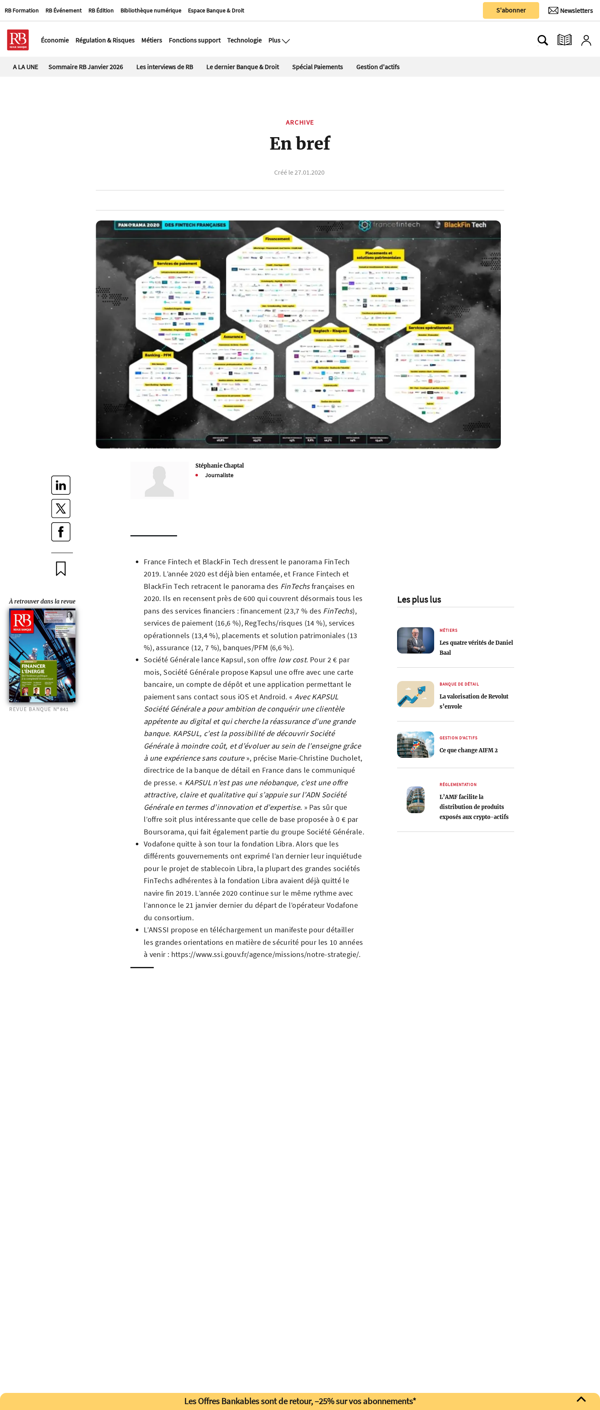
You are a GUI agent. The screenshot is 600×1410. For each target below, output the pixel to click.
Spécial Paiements (317, 67)
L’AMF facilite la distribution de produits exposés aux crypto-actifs (474, 807)
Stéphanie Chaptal (219, 465)
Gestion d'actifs (378, 67)
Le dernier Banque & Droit (242, 67)
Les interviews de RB (164, 67)
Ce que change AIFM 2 (469, 750)
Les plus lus (419, 599)
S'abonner (511, 10)
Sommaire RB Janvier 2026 (85, 67)
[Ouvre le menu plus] (285, 40)
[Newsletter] (570, 10)
